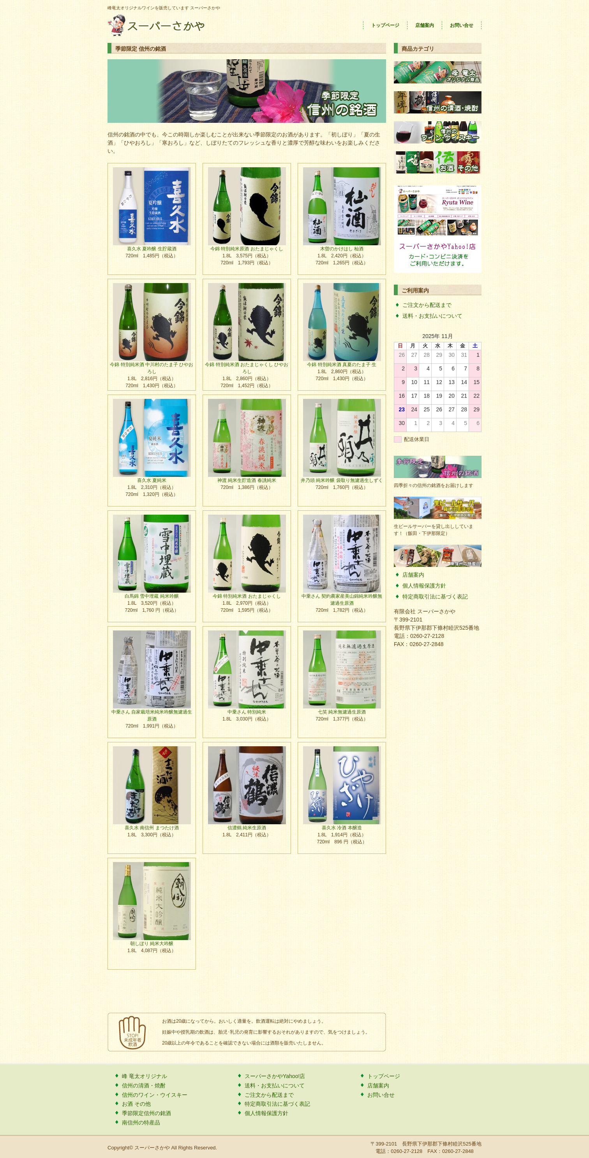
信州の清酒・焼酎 (144, 1085)
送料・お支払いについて (432, 316)
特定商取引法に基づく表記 (435, 596)
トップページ (385, 25)
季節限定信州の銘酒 (146, 1113)
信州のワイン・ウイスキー (154, 1095)
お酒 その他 (136, 1104)
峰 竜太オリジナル (144, 1076)
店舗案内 (424, 25)
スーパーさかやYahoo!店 (275, 1076)
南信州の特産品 (141, 1122)
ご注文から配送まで (426, 305)
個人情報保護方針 (424, 586)
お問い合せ (461, 25)
